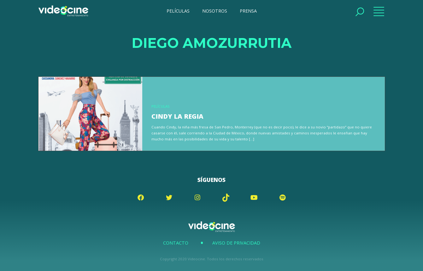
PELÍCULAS (178, 11)
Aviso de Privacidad (236, 243)
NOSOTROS (214, 11)
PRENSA (248, 11)
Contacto (175, 243)
